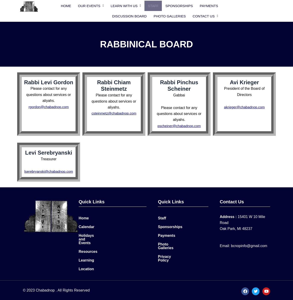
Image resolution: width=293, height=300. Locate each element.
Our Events (98, 5)
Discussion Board (249, 5)
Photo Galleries (218, 16)
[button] (98, 5)
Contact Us (254, 16)
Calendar (86, 232)
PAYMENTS (216, 5)
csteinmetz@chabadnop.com (114, 113)
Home (73, 5)
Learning (86, 258)
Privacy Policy (170, 258)
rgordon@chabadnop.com (48, 106)
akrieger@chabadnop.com (244, 106)
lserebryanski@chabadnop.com (49, 171)
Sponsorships (186, 5)
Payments (166, 241)
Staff (160, 5)
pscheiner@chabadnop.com (179, 125)
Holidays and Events (97, 241)
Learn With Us (133, 5)
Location (86, 267)
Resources (88, 249)
